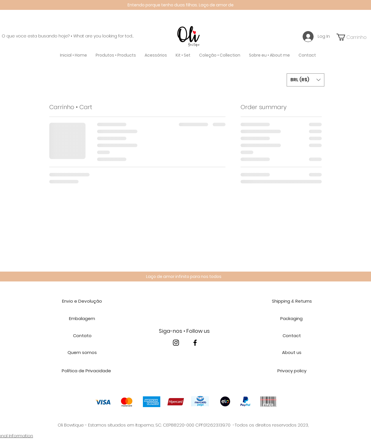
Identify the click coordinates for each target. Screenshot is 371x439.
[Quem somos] (82, 352)
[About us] (291, 352)
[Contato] (82, 336)
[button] (115, 55)
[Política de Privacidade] (86, 371)
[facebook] (195, 343)
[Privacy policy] (291, 371)
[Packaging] (291, 318)
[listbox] (305, 79)
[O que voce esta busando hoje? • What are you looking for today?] (68, 36)
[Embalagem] (81, 318)
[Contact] (291, 336)
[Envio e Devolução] (81, 301)
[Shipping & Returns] (291, 301)
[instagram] (176, 343)
